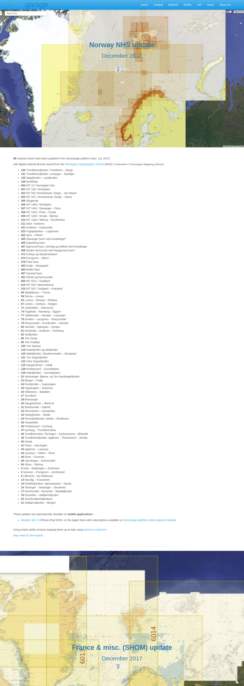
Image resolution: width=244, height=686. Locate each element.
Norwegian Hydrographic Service (84, 164)
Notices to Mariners (95, 529)
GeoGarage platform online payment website (149, 520)
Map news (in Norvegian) (28, 535)
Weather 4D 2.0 (30, 520)
